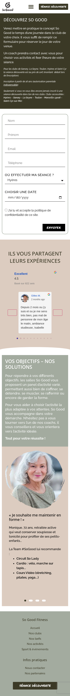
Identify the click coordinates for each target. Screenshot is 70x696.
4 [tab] (44, 600)
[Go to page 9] (47, 338)
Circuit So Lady (27, 558)
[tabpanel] (35, 517)
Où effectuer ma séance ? (29, 175)
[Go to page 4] (30, 338)
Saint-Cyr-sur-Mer (13, 101)
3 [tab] (37, 600)
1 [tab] (25, 600)
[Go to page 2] (24, 338)
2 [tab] (31, 600)
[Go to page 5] (34, 338)
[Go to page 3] (27, 338)
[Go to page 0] (17, 338)
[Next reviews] (57, 312)
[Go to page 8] (44, 338)
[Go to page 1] (20, 338)
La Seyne (27, 97)
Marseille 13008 (52, 97)
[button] (31, 7)
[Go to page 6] (37, 338)
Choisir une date (21, 192)
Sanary (16, 97)
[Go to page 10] (51, 338)
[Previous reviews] (12, 312)
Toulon (38, 97)
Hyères (7, 97)
